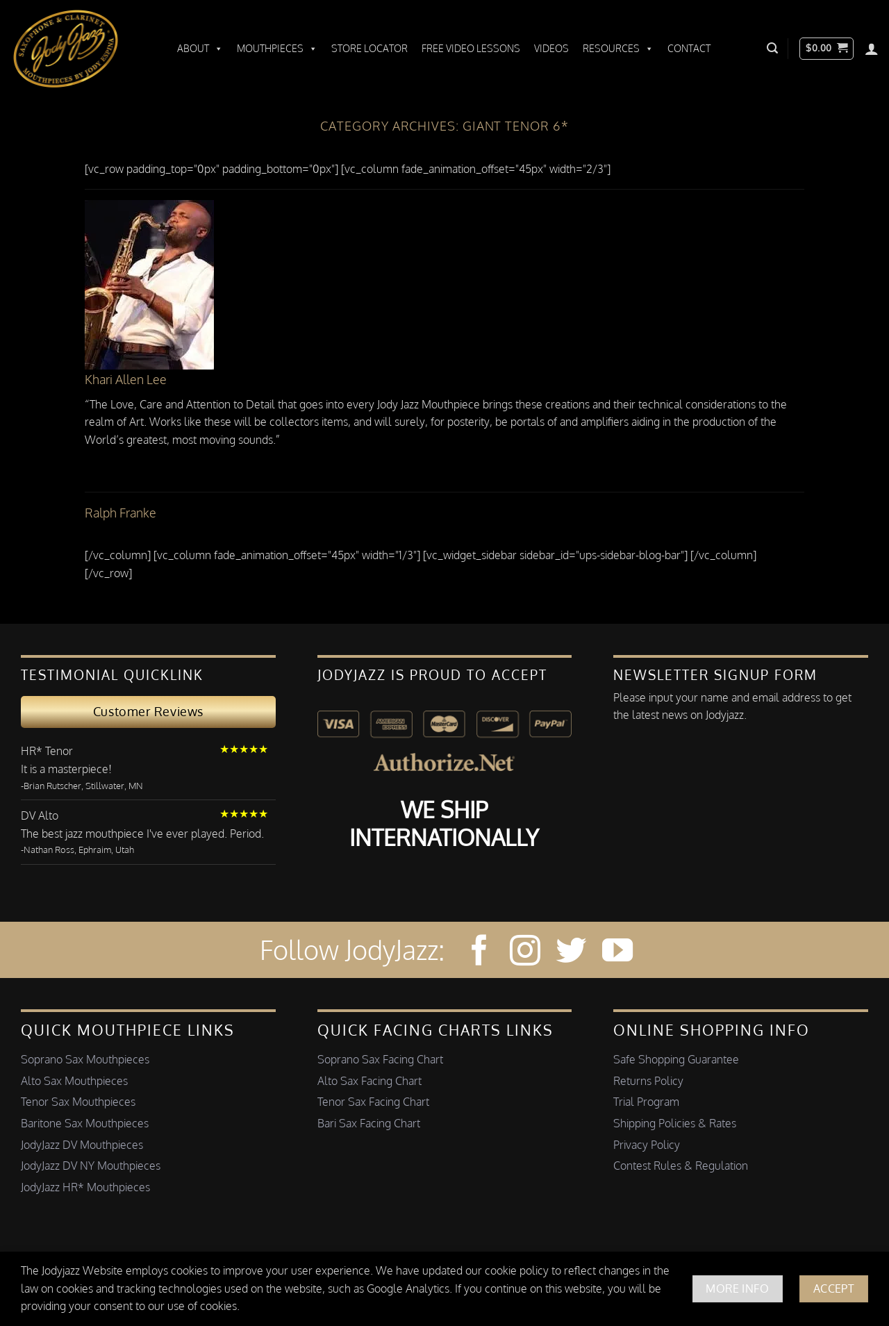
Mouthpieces (277, 48)
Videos (551, 48)
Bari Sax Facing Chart (368, 1123)
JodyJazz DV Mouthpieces (82, 1145)
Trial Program (646, 1102)
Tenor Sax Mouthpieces (78, 1102)
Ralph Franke (120, 512)
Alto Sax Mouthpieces (74, 1081)
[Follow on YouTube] (617, 953)
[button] (772, 48)
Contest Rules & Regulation (680, 1165)
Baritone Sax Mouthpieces (85, 1123)
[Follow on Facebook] (479, 953)
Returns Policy (648, 1081)
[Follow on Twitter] (571, 953)
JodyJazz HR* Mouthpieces (85, 1187)
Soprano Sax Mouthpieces (85, 1059)
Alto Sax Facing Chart (369, 1081)
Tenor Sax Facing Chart (373, 1102)
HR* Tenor (47, 751)
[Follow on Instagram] (525, 953)
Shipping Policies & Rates (674, 1123)
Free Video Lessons (471, 48)
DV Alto (39, 815)
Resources (618, 48)
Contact (689, 48)
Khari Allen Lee (126, 379)
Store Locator (369, 48)
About (200, 48)
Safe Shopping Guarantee (676, 1059)
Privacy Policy (646, 1145)
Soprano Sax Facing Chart (380, 1059)
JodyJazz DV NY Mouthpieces (90, 1165)
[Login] (872, 48)
